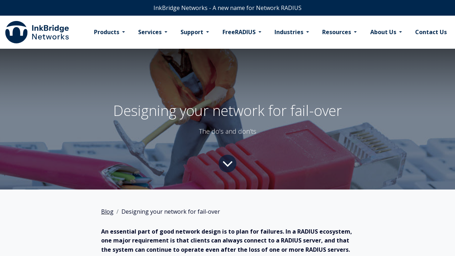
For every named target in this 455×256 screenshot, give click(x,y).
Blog (107, 211)
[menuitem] (109, 32)
